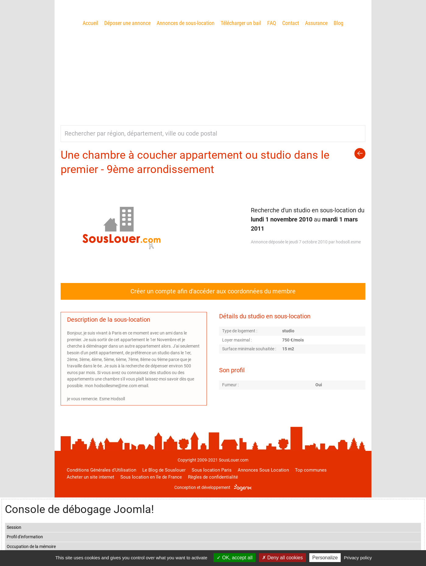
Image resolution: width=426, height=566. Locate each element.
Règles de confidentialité (213, 477)
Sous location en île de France (151, 477)
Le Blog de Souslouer (164, 470)
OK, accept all (234, 557)
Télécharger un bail (241, 23)
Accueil (90, 23)
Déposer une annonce (127, 23)
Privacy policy (358, 557)
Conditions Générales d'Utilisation (101, 470)
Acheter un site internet (90, 477)
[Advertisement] (213, 73)
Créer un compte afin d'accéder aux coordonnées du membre (213, 291)
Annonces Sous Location (263, 470)
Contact (290, 23)
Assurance (316, 23)
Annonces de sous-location (186, 23)
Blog (338, 23)
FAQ (271, 23)
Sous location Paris (212, 470)
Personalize (325, 557)
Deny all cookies (282, 557)
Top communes (311, 470)
